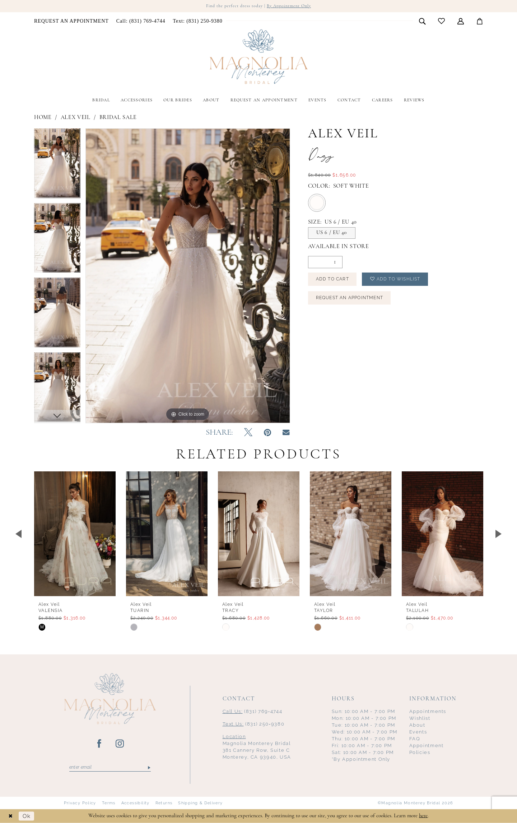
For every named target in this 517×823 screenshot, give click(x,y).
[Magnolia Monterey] (258, 57)
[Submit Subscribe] (148, 768)
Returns (164, 803)
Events (418, 732)
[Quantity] (325, 262)
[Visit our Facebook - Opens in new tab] (99, 744)
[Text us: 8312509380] (197, 21)
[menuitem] (72, 21)
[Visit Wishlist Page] (441, 21)
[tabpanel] (57, 165)
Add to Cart (332, 279)
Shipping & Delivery (200, 803)
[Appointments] (72, 21)
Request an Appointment (349, 297)
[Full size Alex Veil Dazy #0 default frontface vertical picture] (188, 275)
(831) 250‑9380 (254, 724)
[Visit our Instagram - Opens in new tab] (120, 744)
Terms (109, 803)
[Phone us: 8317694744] (140, 21)
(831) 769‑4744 (253, 711)
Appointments (428, 711)
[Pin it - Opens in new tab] (267, 433)
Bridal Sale (118, 117)
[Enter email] (110, 768)
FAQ (414, 738)
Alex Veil (75, 117)
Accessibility (135, 803)
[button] (460, 21)
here (423, 815)
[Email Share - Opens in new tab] (286, 432)
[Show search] (422, 21)
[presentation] (75, 533)
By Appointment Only (289, 6)
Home (43, 117)
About (417, 725)
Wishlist (419, 718)
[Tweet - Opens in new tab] (248, 432)
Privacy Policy (80, 803)
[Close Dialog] (10, 816)
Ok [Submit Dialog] (27, 816)
